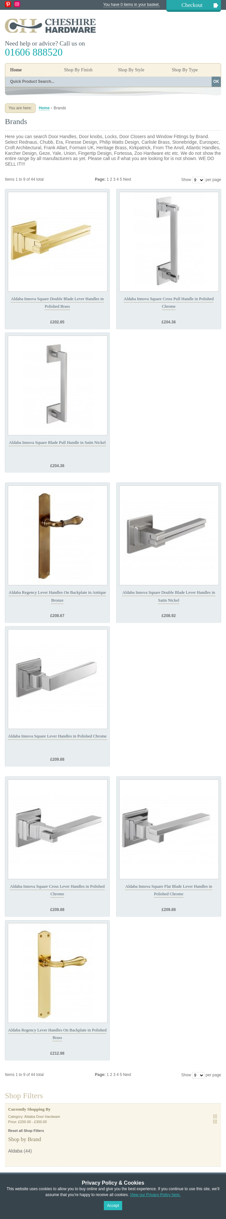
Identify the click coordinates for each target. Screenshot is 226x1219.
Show (186, 179)
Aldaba (15, 1151)
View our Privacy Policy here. (155, 1194)
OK (216, 81)
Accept (113, 1205)
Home (16, 69)
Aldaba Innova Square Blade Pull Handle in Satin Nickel (57, 442)
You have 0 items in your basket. (131, 4)
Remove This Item (215, 1116)
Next (127, 179)
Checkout (192, 5)
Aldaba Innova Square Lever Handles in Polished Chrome (57, 736)
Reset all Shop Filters (26, 1131)
